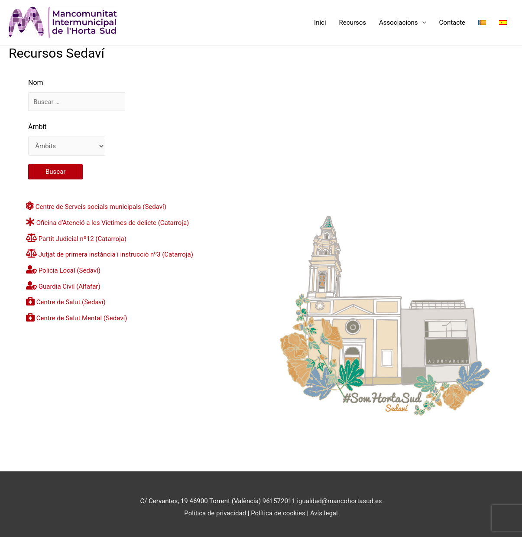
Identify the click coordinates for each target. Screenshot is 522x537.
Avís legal (324, 513)
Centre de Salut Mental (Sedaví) (81, 318)
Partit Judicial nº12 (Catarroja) (82, 239)
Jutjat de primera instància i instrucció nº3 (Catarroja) (116, 254)
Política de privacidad (215, 513)
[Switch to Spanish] (503, 22)
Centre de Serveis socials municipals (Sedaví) (101, 207)
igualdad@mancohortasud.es (339, 501)
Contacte (452, 22)
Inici (320, 22)
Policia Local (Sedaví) (70, 270)
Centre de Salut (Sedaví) (71, 302)
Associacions (398, 22)
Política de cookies (279, 513)
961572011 (279, 501)
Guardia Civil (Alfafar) (70, 286)
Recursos (352, 22)
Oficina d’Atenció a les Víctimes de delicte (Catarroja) (112, 223)
